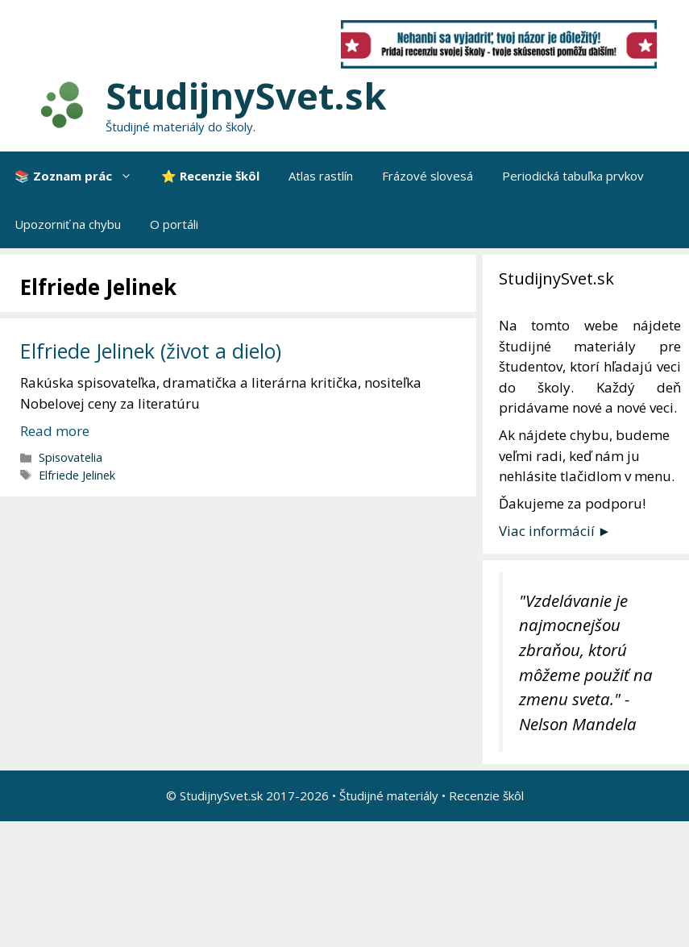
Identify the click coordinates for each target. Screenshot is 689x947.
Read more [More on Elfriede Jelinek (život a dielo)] (54, 431)
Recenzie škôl (486, 795)
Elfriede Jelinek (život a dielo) (150, 350)
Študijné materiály (388, 795)
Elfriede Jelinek (77, 475)
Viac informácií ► (555, 530)
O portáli (174, 224)
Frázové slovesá (427, 176)
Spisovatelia (70, 457)
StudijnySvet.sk (246, 95)
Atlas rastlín (320, 176)
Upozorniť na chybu (68, 224)
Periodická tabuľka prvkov (573, 176)
